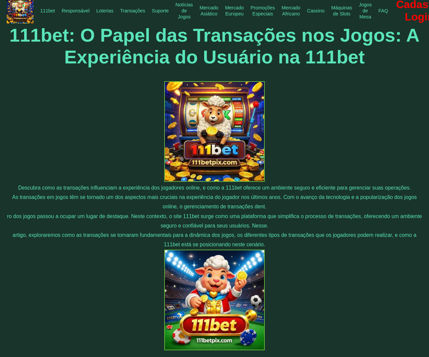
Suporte (160, 10)
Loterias (104, 10)
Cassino (315, 10)
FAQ (383, 10)
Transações (132, 10)
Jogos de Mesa (365, 10)
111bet (47, 10)
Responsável (75, 10)
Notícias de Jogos (184, 10)
